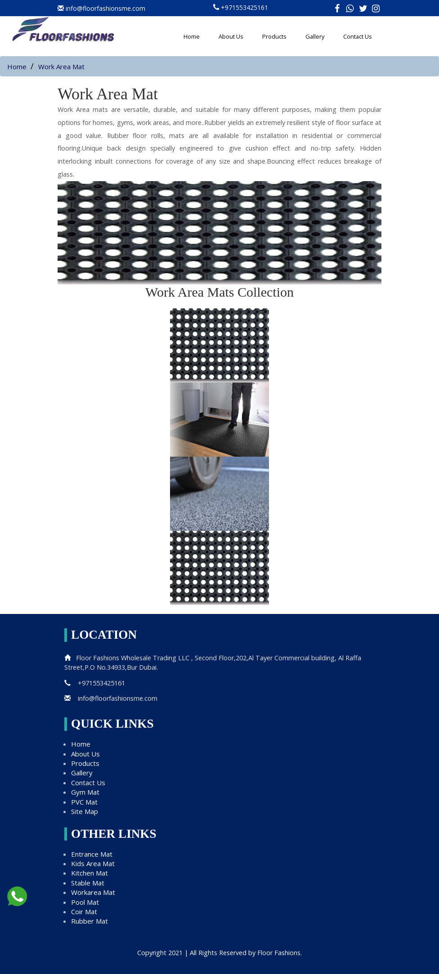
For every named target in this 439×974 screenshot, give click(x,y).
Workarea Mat (93, 892)
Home (192, 36)
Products (274, 36)
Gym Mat (85, 791)
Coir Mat (84, 911)
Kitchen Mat (89, 872)
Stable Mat (87, 882)
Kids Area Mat (93, 863)
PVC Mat (84, 801)
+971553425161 (244, 7)
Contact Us (357, 36)
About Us (231, 36)
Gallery (314, 36)
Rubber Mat (89, 920)
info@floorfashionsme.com (110, 698)
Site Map (84, 811)
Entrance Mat (91, 853)
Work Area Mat (61, 66)
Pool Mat (85, 902)
